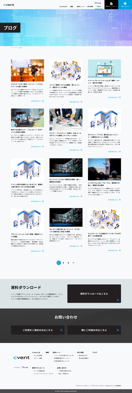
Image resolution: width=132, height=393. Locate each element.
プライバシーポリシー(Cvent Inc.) (103, 386)
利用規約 (118, 386)
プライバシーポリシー (83, 386)
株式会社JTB (83, 355)
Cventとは (36, 352)
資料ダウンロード (111, 6)
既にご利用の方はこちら (100, 330)
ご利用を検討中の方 (65, 371)
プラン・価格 (38, 358)
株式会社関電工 (84, 358)
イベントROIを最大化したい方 (64, 355)
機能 (47, 352)
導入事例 (80, 352)
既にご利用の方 (63, 374)
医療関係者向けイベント (62, 358)
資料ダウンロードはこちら (100, 297)
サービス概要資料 (39, 371)
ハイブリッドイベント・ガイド (43, 374)
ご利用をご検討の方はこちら (43, 330)
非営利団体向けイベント (62, 361)
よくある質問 (38, 355)
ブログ (94, 352)
